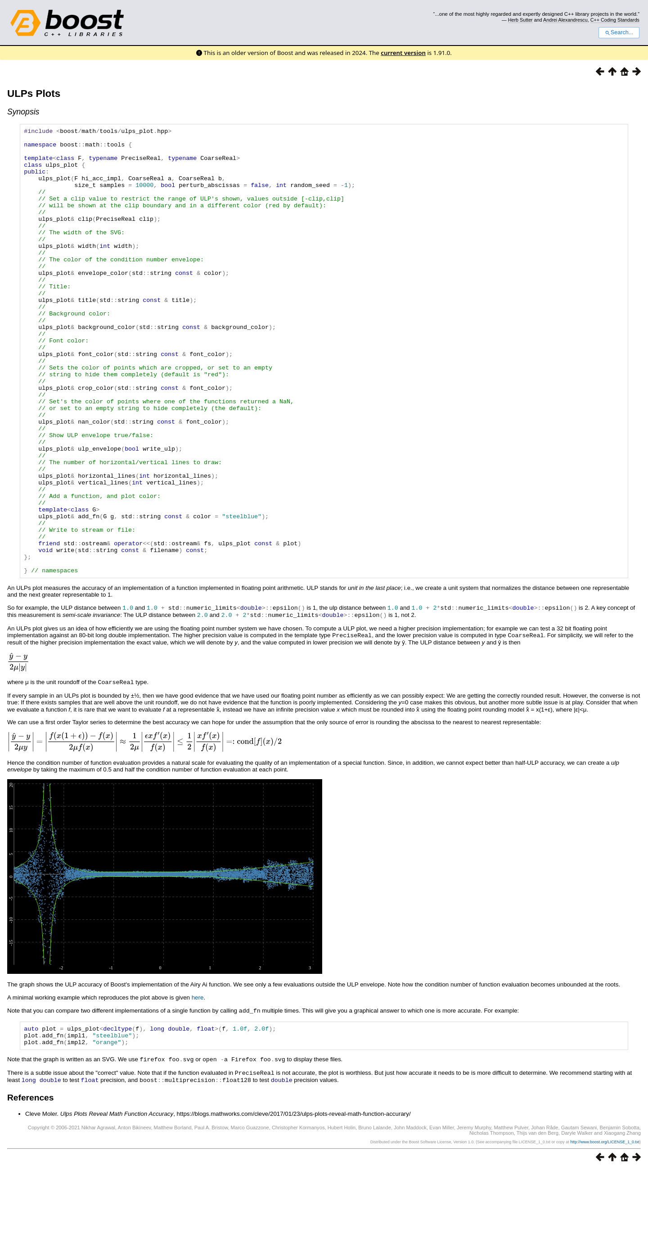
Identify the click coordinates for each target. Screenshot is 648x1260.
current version (403, 53)
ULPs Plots (33, 93)
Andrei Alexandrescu (565, 20)
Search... (619, 32)
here (198, 1085)
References (30, 1187)
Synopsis (23, 111)
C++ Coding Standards (614, 20)
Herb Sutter (520, 20)
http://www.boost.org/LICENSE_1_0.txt (604, 1231)
